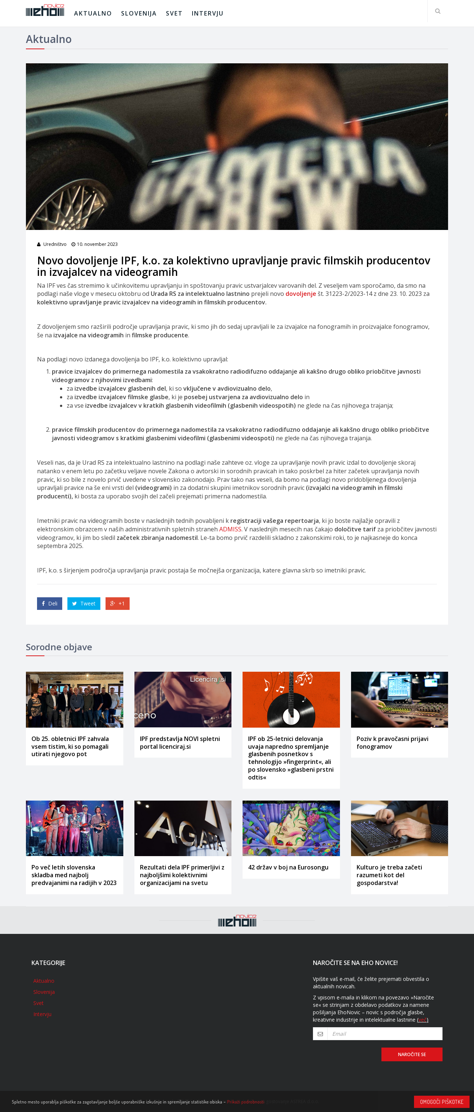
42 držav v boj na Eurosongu (288, 867)
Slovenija (139, 13)
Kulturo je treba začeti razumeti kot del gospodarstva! (389, 875)
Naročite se (412, 1054)
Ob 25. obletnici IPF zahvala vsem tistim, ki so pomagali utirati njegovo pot (70, 746)
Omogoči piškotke (442, 1102)
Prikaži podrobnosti (246, 1102)
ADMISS (230, 529)
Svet (174, 13)
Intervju (208, 13)
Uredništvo (55, 244)
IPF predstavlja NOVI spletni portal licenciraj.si (180, 743)
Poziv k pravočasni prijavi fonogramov (392, 743)
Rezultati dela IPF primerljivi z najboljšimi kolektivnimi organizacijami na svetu (182, 875)
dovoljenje (301, 294)
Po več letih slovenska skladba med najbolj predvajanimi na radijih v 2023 (74, 875)
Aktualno (93, 13)
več (422, 1019)
